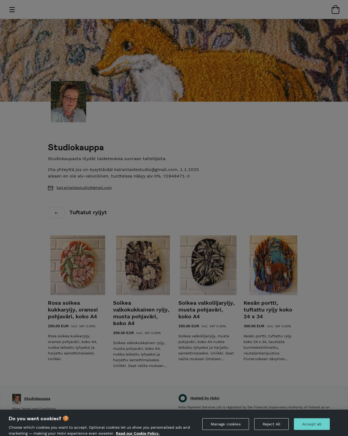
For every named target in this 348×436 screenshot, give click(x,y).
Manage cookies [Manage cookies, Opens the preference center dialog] (226, 426)
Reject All (271, 426)
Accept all (311, 426)
